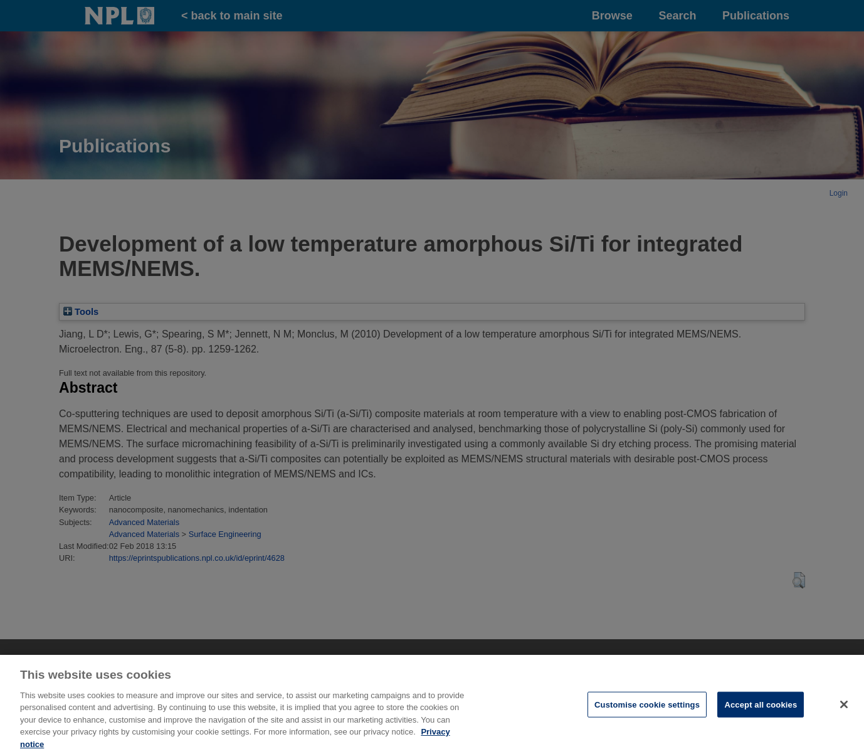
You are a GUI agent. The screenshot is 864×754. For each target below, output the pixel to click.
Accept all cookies (760, 709)
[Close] (844, 709)
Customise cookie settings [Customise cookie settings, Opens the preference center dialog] (647, 709)
